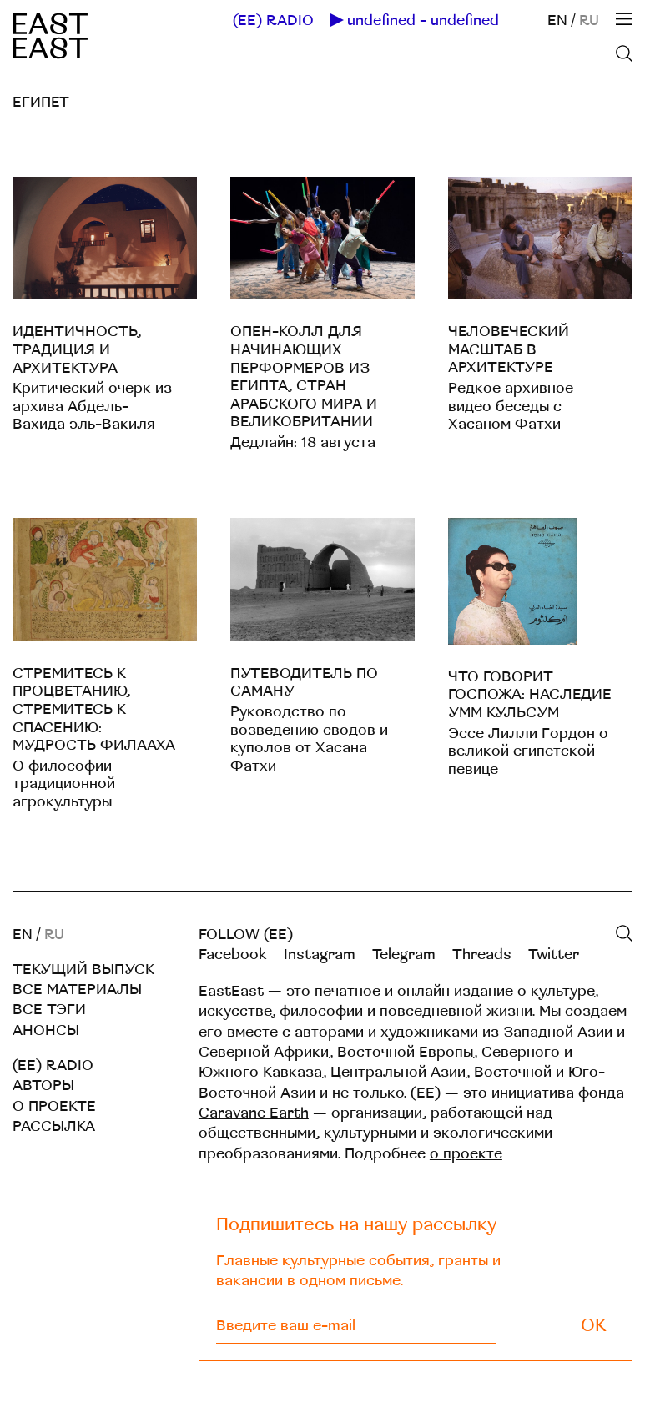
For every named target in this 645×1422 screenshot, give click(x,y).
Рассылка (54, 1126)
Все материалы (77, 989)
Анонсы (46, 1030)
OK (594, 1325)
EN (557, 20)
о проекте (466, 1154)
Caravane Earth (254, 1113)
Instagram (319, 954)
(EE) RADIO (273, 21)
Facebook (233, 954)
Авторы (43, 1085)
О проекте (54, 1106)
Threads (481, 954)
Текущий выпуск (83, 969)
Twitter (553, 954)
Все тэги (49, 1009)
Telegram (404, 954)
